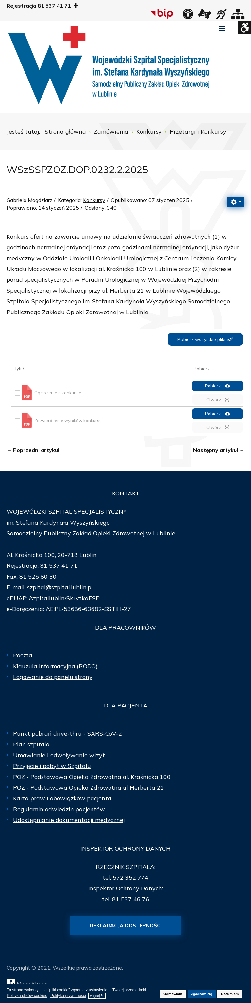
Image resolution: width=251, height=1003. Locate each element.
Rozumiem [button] (230, 994)
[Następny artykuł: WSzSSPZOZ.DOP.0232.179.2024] (218, 450)
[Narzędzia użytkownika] (235, 202)
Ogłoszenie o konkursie (57, 392)
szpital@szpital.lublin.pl (60, 587)
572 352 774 (130, 877)
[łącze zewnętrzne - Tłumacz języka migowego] (204, 16)
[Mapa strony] (237, 16)
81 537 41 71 (58, 565)
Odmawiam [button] (172, 994)
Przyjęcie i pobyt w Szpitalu (52, 766)
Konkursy (94, 200)
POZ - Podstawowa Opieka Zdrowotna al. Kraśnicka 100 (92, 776)
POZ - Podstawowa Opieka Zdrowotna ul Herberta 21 (88, 787)
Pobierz (217, 386)
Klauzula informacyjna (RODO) (55, 666)
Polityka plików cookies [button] (27, 996)
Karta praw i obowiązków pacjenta (62, 798)
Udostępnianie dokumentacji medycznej (69, 820)
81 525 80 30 (38, 576)
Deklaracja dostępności (126, 925)
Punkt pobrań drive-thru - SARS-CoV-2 (67, 733)
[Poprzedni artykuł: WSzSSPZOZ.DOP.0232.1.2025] (33, 450)
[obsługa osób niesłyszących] (221, 16)
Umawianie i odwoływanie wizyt (59, 755)
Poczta (22, 655)
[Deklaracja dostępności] (188, 16)
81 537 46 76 (130, 899)
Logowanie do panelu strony (52, 677)
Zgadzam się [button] (201, 994)
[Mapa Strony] (127, 983)
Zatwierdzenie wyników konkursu (68, 420)
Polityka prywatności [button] (68, 996)
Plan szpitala (31, 744)
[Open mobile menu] (222, 28)
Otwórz (217, 400)
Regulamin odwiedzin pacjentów (59, 809)
